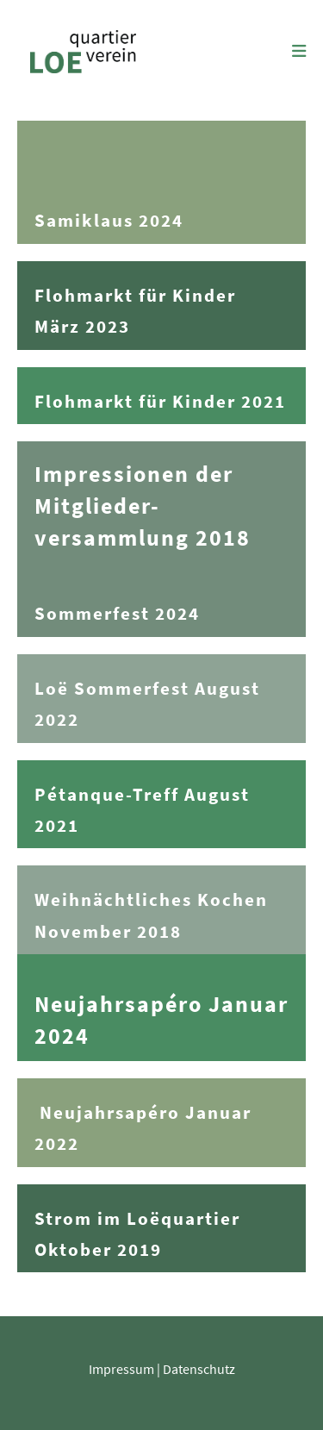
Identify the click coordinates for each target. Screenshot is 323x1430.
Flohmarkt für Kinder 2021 (160, 401)
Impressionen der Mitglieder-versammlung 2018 (142, 506)
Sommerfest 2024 (117, 614)
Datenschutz (199, 1368)
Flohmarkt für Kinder (135, 295)
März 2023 (82, 326)
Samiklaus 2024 (108, 220)
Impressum (121, 1368)
